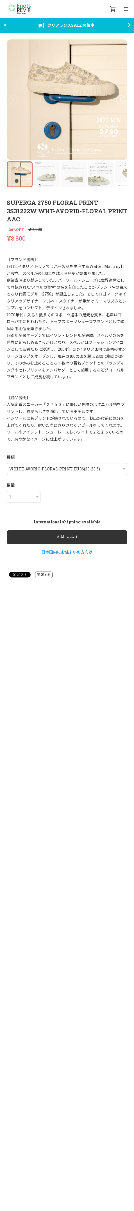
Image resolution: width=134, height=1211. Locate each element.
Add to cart (67, 537)
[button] (120, 99)
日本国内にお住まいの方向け (66, 552)
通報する (44, 574)
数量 (11, 485)
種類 (11, 457)
